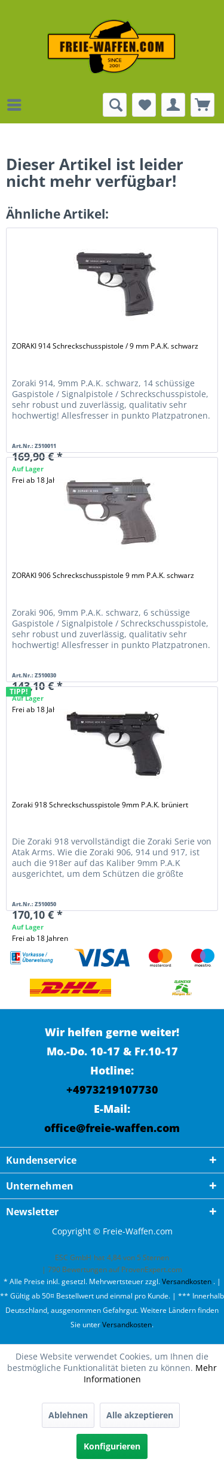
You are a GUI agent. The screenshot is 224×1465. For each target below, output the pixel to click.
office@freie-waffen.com (112, 1128)
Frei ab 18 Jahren (40, 938)
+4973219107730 (112, 1089)
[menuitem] (17, 105)
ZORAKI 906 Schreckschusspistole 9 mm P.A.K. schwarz (103, 575)
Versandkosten (186, 1281)
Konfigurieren (112, 1446)
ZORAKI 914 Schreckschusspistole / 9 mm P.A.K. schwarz (105, 346)
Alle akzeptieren (139, 1415)
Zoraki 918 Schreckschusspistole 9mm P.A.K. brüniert (100, 805)
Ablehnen (68, 1415)
